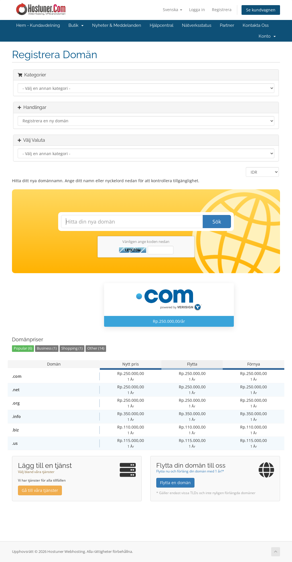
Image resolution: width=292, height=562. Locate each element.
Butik (76, 25)
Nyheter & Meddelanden (116, 25)
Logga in (197, 9)
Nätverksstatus (196, 25)
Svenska (172, 9)
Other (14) (95, 348)
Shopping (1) (72, 348)
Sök (216, 221)
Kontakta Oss (256, 25)
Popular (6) (23, 348)
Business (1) (47, 348)
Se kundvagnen (260, 10)
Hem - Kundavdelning (38, 25)
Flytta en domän (175, 482)
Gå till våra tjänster (40, 490)
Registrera (222, 9)
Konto (267, 36)
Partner (227, 25)
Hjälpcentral (161, 25)
